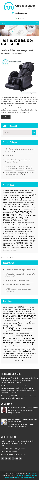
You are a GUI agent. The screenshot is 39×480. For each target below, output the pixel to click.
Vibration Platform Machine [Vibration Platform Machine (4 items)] (13, 340)
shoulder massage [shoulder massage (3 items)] (18, 336)
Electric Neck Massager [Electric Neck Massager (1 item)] (30, 207)
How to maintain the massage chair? (17, 50)
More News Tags (19, 360)
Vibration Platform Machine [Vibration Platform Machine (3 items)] (17, 243)
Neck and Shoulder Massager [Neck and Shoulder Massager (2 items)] (16, 225)
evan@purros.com (20, 13)
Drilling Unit (10, 155)
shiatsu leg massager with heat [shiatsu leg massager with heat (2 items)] (10, 333)
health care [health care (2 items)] (5, 318)
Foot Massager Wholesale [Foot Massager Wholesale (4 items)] (15, 218)
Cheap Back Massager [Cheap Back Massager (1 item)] (18, 202)
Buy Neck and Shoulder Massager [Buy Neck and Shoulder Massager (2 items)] (23, 200)
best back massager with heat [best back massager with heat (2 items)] (19, 309)
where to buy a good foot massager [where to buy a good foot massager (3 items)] (14, 345)
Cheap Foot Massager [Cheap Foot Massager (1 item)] (28, 202)
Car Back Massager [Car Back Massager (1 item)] (7, 202)
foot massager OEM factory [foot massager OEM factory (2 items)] (13, 218)
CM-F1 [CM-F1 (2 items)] (30, 204)
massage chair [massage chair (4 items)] (12, 321)
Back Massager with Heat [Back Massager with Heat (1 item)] (16, 195)
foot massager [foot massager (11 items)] (27, 316)
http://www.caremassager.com (15, 454)
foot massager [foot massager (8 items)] (12, 209)
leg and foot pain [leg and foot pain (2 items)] (13, 318)
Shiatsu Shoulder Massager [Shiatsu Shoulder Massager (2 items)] (12, 241)
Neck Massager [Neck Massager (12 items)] (13, 326)
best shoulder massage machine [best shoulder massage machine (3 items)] (18, 311)
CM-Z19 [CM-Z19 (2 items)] (13, 207)
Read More (6, 117)
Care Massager (32, 473)
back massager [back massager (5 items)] (23, 306)
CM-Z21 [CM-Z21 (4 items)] (20, 206)
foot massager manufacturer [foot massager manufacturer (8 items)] (17, 213)
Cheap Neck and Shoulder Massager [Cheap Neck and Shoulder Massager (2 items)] (15, 204)
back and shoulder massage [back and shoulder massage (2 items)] (9, 307)
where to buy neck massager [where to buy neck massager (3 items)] (20, 353)
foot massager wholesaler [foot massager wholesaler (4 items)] (15, 221)
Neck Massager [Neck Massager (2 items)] (23, 234)
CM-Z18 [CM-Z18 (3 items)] (6, 206)
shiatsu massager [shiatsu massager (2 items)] (7, 336)
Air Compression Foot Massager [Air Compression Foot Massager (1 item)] (10, 190)
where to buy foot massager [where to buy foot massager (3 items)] (18, 349)
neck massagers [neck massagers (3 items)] (21, 329)
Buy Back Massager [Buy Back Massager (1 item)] (27, 195)
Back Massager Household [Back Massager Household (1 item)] (18, 192)
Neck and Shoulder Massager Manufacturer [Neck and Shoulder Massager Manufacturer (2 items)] (17, 230)
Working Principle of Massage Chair (17, 280)
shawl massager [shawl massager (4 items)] (14, 331)
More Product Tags (7, 257)
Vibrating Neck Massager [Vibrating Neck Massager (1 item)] (9, 243)
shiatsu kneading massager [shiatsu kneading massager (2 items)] (26, 331)
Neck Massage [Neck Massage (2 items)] (13, 326)
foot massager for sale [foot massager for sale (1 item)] (27, 209)
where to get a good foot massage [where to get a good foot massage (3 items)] (20, 358)
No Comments (5, 54)
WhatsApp (20, 18)
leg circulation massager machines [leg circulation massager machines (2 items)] (25, 318)
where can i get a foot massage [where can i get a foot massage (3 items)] (24, 343)
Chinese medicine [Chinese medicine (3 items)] (21, 314)
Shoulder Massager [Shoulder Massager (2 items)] (28, 241)
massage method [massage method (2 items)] (22, 321)
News (20, 54)
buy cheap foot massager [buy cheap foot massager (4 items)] (19, 196)
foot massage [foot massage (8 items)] (10, 316)
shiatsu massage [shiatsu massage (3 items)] (24, 333)
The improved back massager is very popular (20, 270)
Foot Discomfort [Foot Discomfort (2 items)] (31, 313)
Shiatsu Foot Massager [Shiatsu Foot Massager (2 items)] (16, 236)
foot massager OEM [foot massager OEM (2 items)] (28, 215)
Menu (3, 23)
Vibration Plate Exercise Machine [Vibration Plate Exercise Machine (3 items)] (23, 338)
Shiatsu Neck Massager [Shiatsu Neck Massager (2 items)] (28, 238)
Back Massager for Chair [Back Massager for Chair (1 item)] (24, 190)
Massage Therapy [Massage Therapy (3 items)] (17, 323)
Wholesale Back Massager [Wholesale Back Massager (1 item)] (13, 247)
